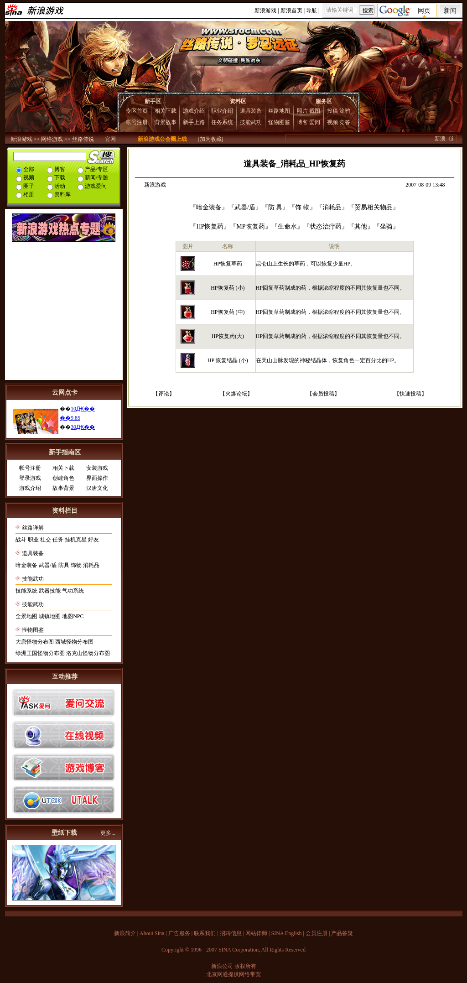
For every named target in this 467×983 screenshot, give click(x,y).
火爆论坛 (236, 393)
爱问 (314, 122)
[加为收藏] (210, 139)
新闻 (450, 10)
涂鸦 (344, 111)
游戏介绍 (194, 111)
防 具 (275, 207)
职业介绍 (222, 111)
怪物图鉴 (279, 122)
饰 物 (302, 207)
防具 (63, 565)
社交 (45, 539)
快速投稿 (410, 393)
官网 (110, 139)
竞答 (344, 122)
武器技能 (50, 591)
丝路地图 (279, 111)
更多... (107, 833)
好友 (93, 539)
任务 (57, 539)
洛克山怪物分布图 (88, 653)
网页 (424, 10)
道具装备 (251, 111)
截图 (314, 111)
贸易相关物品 (373, 207)
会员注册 (316, 933)
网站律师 (256, 933)
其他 (360, 226)
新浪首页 (291, 10)
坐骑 (386, 226)
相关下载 (165, 111)
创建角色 (63, 478)
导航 (311, 10)
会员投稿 (323, 393)
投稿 (332, 111)
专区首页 (137, 111)
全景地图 (26, 616)
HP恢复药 (209, 226)
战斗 (21, 539)
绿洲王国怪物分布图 (40, 653)
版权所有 (245, 966)
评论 (163, 393)
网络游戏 (52, 139)
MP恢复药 (250, 226)
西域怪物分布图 (74, 642)
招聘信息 (231, 933)
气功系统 (73, 591)
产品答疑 (342, 933)
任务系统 (222, 122)
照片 (302, 111)
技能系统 (26, 591)
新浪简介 (125, 933)
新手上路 (194, 122)
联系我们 (205, 933)
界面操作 (97, 478)
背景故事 (165, 122)
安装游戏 (97, 468)
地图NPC (72, 616)
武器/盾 (48, 565)
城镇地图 (50, 616)
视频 (332, 122)
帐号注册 (137, 122)
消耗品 (91, 565)
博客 (302, 122)
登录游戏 (30, 478)
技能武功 (251, 122)
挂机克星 (76, 539)
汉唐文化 (97, 488)
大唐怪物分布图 (35, 642)
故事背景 (63, 488)
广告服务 (179, 933)
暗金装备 (26, 565)
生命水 (287, 226)
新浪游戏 (265, 10)
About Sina (152, 933)
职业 (33, 539)
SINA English (286, 933)
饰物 (76, 565)
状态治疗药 (326, 226)
